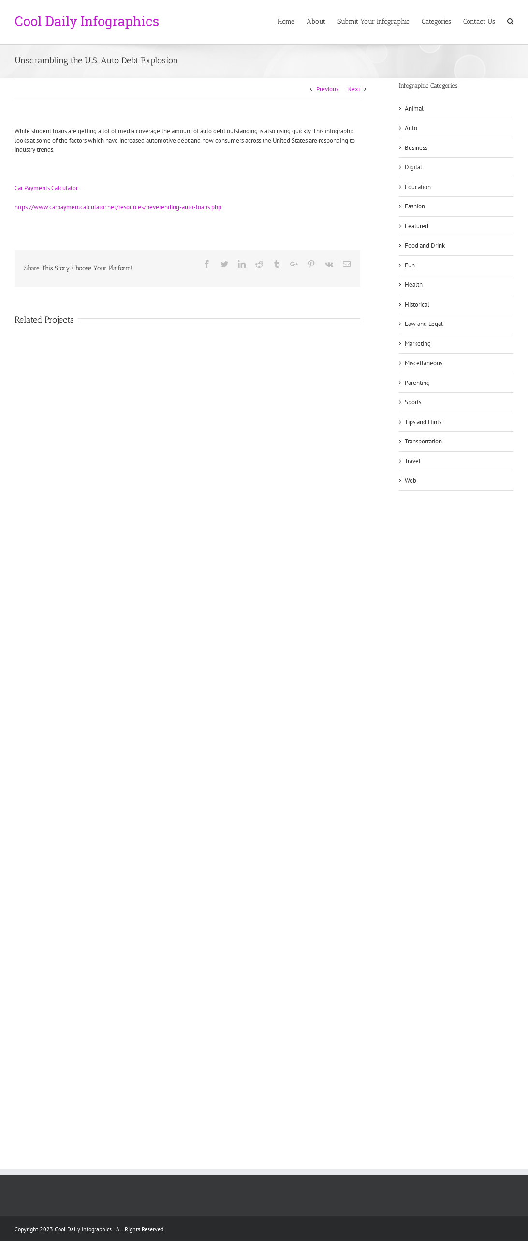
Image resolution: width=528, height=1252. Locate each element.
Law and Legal (424, 324)
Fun (410, 265)
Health (414, 284)
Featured (416, 226)
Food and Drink (425, 245)
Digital (413, 167)
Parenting (417, 383)
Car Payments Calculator (46, 188)
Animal (414, 108)
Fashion (415, 206)
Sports (413, 402)
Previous (327, 89)
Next (353, 89)
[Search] (510, 21)
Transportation (423, 441)
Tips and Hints (423, 422)
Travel (413, 461)
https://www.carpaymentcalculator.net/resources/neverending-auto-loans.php (118, 207)
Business (416, 148)
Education (418, 187)
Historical (417, 304)
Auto (411, 128)
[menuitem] (292, 21)
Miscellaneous (423, 363)
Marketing (418, 343)
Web (410, 480)
